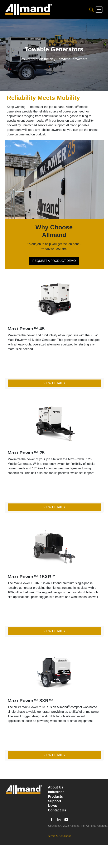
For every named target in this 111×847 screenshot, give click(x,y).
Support (54, 801)
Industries (56, 792)
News (52, 806)
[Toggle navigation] (99, 10)
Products (55, 796)
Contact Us (57, 810)
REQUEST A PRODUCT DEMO (54, 260)
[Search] (91, 9)
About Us (55, 787)
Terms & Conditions (59, 836)
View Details (54, 383)
